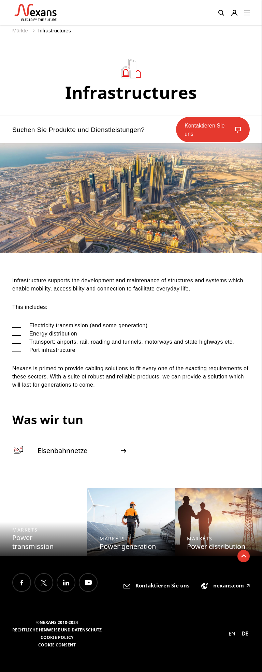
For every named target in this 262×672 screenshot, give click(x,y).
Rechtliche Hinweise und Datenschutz (57, 630)
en (232, 633)
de (245, 633)
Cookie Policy (57, 637)
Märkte (20, 30)
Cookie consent (57, 645)
